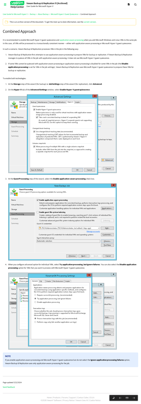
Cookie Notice (94, 400)
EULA (92, 397)
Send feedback (9, 387)
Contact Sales (82, 397)
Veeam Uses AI (82, 400)
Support (72, 397)
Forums (65, 397)
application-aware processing (72, 40)
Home (49, 397)
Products (56, 397)
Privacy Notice (68, 400)
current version (90, 22)
